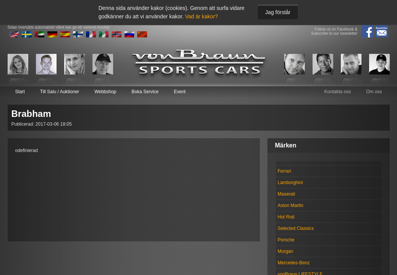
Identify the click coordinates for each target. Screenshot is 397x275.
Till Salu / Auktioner (59, 91)
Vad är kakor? (201, 16)
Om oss (374, 91)
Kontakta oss (337, 91)
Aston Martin (290, 205)
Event (180, 91)
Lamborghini (290, 182)
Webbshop (105, 91)
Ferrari (284, 171)
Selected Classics (296, 228)
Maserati (286, 194)
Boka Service (145, 91)
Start (20, 91)
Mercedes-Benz (294, 262)
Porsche (286, 240)
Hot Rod (286, 217)
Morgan (285, 251)
